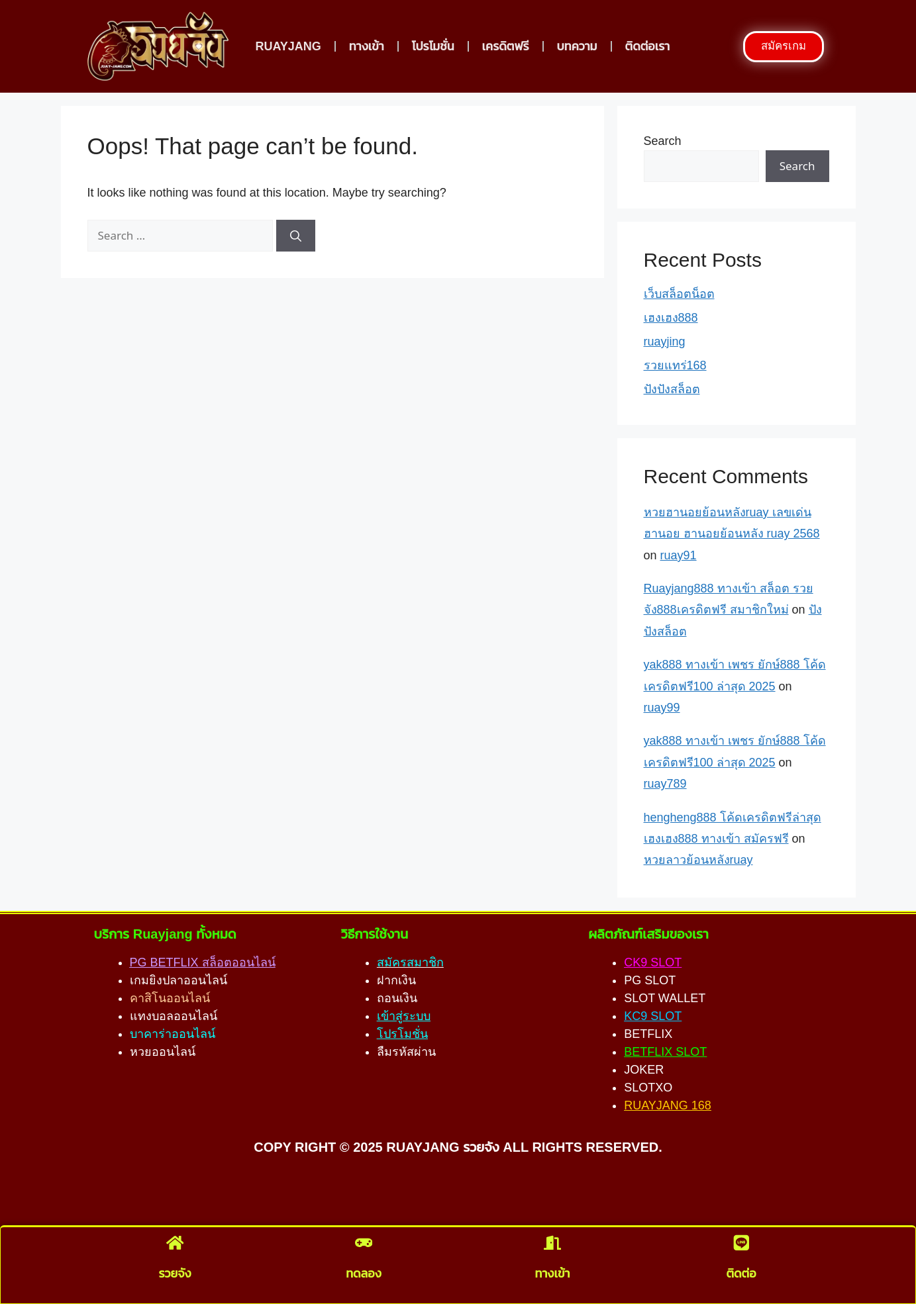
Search (663, 141)
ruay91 (678, 555)
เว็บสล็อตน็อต (679, 294)
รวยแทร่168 (675, 365)
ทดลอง (364, 1272)
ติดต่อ (741, 1272)
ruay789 (665, 783)
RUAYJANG (288, 46)
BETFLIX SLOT (665, 1051)
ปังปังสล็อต (672, 389)
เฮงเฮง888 (671, 317)
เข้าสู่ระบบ (404, 1016)
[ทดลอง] (364, 1244)
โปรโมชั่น (433, 46)
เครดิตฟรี (505, 46)
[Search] (295, 236)
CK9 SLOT (653, 962)
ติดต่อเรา (647, 46)
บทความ (577, 46)
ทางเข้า (366, 46)
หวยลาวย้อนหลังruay (698, 859)
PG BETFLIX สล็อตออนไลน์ (203, 962)
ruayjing (665, 341)
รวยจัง (174, 1272)
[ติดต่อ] (741, 1244)
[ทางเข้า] (552, 1244)
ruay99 (662, 707)
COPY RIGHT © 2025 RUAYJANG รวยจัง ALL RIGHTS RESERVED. (458, 1147)
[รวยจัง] (175, 1244)
